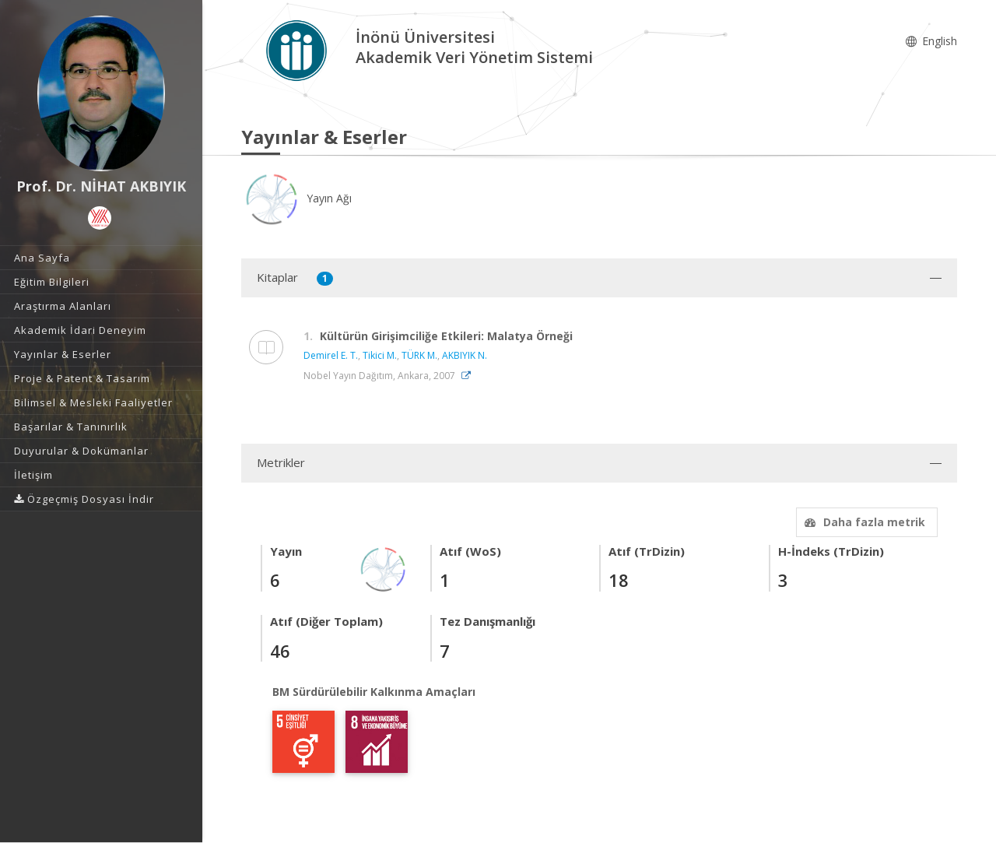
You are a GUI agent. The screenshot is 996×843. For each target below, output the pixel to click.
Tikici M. (380, 355)
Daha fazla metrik (863, 522)
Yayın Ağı (296, 198)
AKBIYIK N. (464, 355)
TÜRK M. (419, 355)
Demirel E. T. (330, 355)
